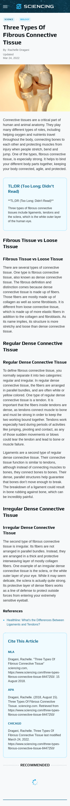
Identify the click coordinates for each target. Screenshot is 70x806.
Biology (24, 19)
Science (8, 19)
